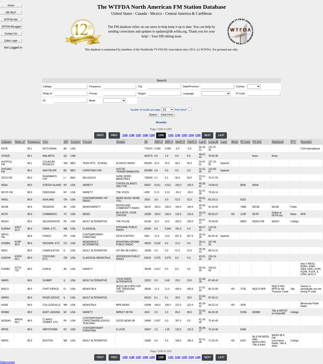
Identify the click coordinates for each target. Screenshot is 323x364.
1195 (198, 135)
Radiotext (277, 142)
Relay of (20, 142)
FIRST (100, 135)
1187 (138, 135)
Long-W (213, 142)
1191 (170, 135)
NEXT (207, 135)
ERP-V (169, 142)
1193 (184, 135)
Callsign (6, 142)
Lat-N (202, 142)
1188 (145, 135)
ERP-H (158, 142)
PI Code (245, 142)
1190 (161, 135)
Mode (234, 142)
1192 (177, 135)
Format (87, 142)
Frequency (34, 142)
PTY (293, 142)
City (45, 142)
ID (146, 142)
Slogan (121, 142)
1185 (125, 135)
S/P (66, 142)
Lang (224, 142)
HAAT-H (180, 142)
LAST (221, 135)
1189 (152, 135)
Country (75, 142)
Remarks (306, 142)
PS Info (257, 142)
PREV (114, 135)
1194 (191, 135)
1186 (131, 135)
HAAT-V (191, 142)
